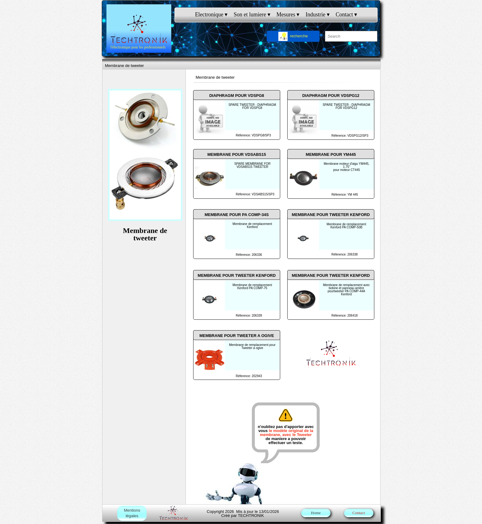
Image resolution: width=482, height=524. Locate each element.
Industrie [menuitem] (317, 15)
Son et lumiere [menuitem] (252, 15)
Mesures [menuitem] (288, 15)
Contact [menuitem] (346, 15)
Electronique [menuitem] (211, 15)
